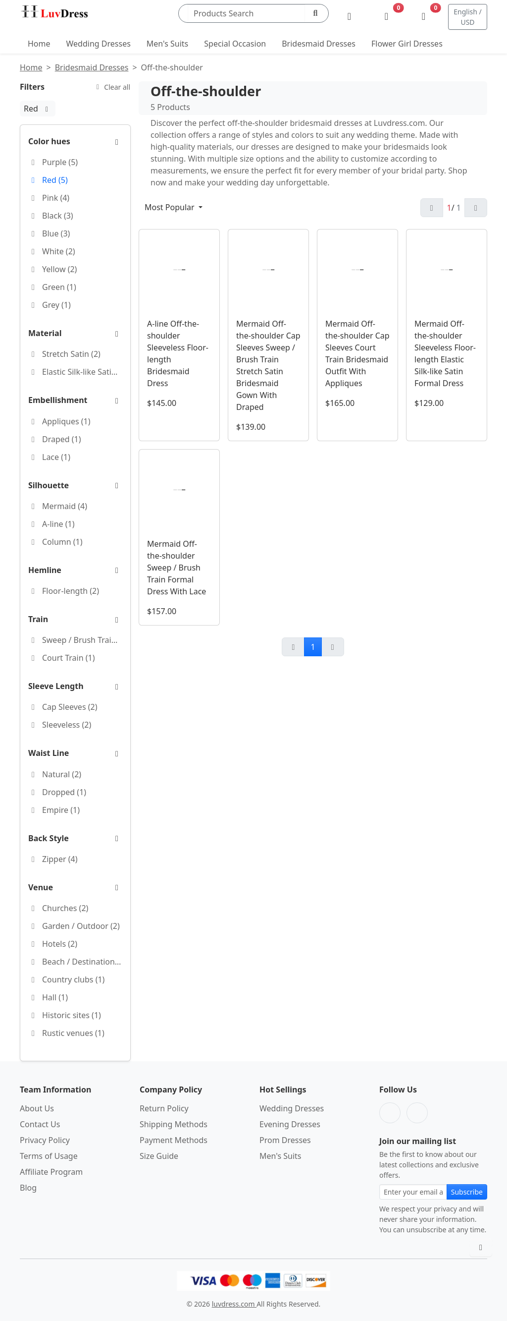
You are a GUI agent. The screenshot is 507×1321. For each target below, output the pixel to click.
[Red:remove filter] (47, 109)
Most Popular (171, 207)
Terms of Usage (49, 1155)
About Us (37, 1108)
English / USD (467, 17)
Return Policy (164, 1108)
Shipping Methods (173, 1124)
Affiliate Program (51, 1171)
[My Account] (349, 16)
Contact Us (40, 1124)
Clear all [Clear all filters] (112, 87)
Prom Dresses (285, 1140)
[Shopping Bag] (423, 16)
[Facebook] (390, 1112)
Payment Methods (173, 1140)
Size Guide (159, 1155)
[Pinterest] (417, 1112)
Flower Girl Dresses (407, 43)
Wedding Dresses (98, 43)
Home (39, 43)
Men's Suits (167, 43)
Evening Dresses (289, 1124)
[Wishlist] (386, 16)
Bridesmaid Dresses (318, 43)
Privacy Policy (45, 1140)
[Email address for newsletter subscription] (413, 1192)
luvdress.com (234, 1304)
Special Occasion (235, 43)
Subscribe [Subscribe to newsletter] (467, 1192)
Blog (28, 1187)
